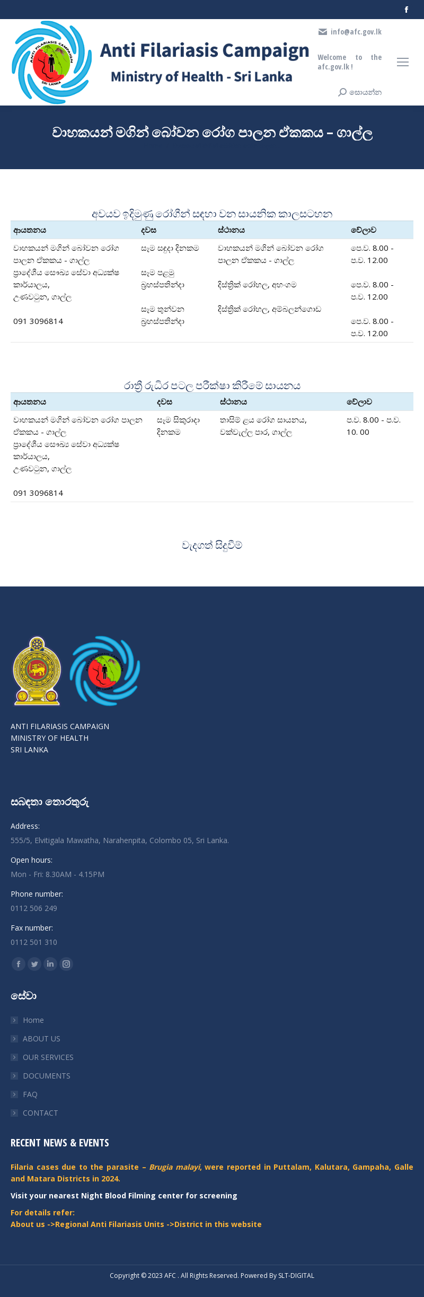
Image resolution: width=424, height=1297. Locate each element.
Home (33, 1020)
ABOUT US (41, 1038)
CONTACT (40, 1113)
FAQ (30, 1094)
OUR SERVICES (48, 1057)
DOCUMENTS (46, 1076)
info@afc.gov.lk (349, 32)
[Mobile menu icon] (402, 62)
